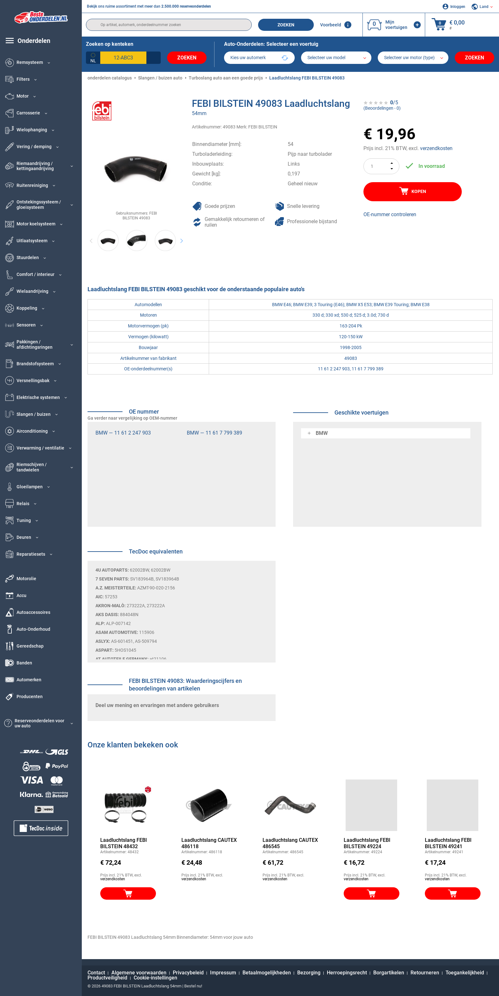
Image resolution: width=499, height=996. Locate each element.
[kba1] (123, 58)
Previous (91, 240)
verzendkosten (436, 148)
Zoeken (286, 24)
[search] (169, 25)
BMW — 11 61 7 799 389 (214, 433)
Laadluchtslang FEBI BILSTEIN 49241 (448, 843)
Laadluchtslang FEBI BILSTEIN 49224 (367, 843)
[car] (413, 58)
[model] (336, 58)
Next (181, 240)
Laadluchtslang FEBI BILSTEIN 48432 (123, 843)
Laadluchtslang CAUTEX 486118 (209, 843)
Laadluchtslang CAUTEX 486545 (290, 843)
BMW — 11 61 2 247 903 (123, 433)
